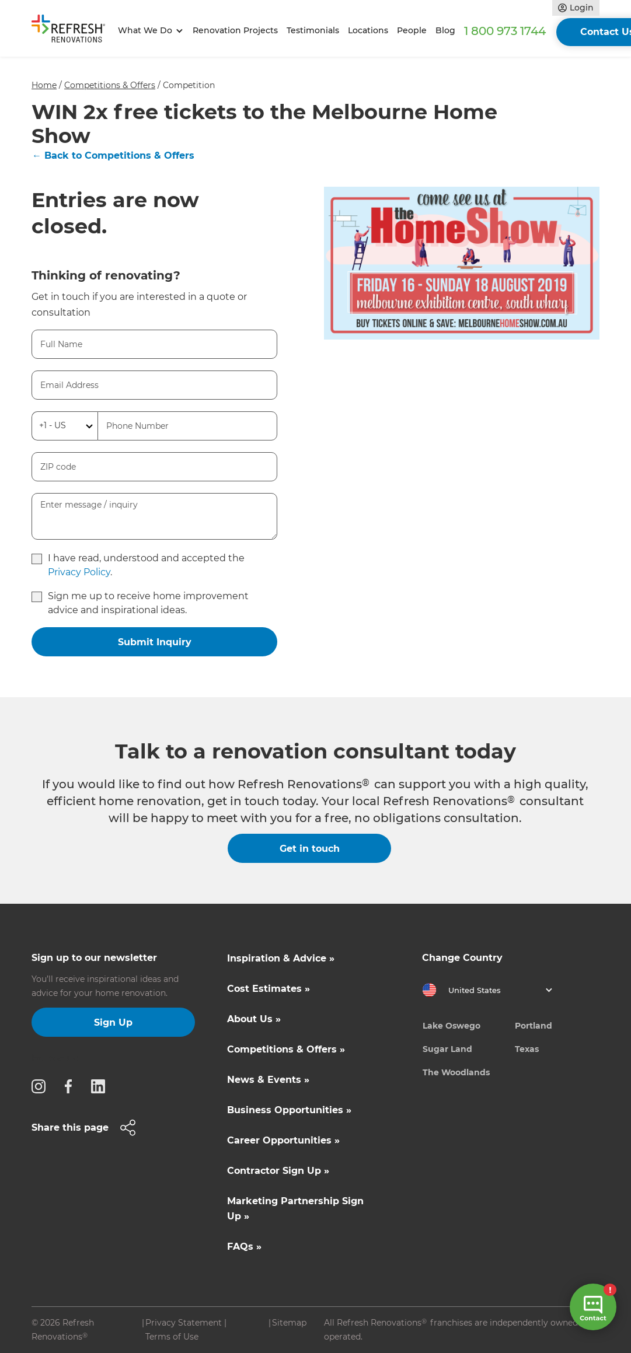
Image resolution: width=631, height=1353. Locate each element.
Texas (527, 1049)
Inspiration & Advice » (280, 958)
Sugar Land (447, 1049)
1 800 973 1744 (505, 31)
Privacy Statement (183, 1322)
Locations (368, 30)
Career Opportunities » (283, 1140)
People (412, 30)
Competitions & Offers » (286, 1049)
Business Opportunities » (289, 1110)
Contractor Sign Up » (278, 1170)
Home (44, 85)
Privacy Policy (79, 572)
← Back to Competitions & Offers (113, 155)
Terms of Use (171, 1336)
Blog (445, 30)
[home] (72, 31)
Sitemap (289, 1322)
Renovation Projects (235, 30)
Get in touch (310, 848)
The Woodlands (456, 1072)
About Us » (254, 1019)
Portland (533, 1025)
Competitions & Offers (109, 85)
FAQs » (244, 1246)
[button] (148, 30)
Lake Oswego (451, 1025)
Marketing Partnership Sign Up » (295, 1208)
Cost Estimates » (268, 988)
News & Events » (268, 1079)
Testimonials (313, 30)
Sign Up (113, 1022)
